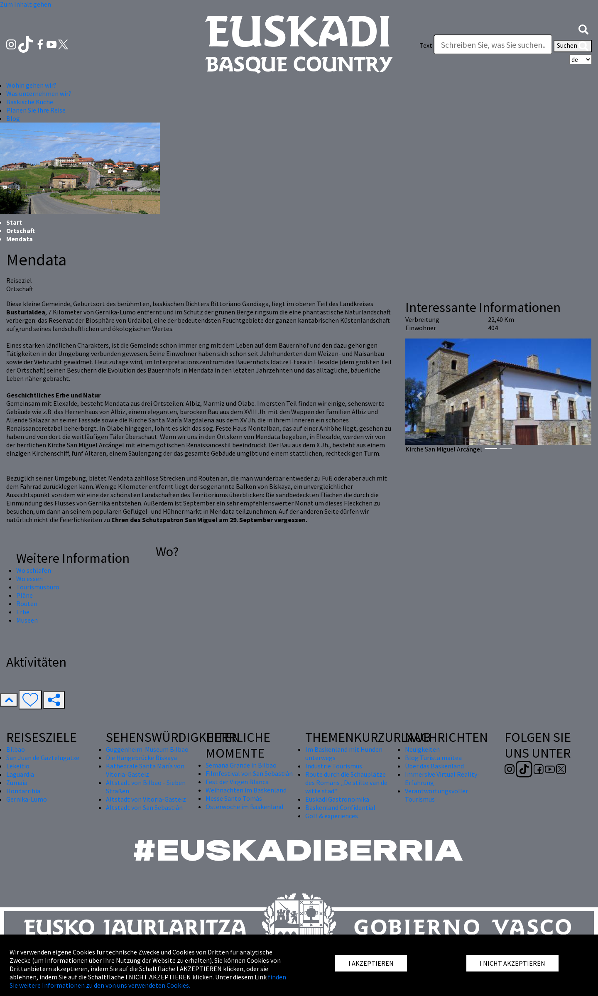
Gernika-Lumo (26, 799)
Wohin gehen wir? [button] (31, 85)
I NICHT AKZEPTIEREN (512, 963)
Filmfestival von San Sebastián (249, 773)
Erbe (22, 612)
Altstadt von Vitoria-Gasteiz (146, 799)
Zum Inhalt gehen (25, 4)
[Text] (493, 44)
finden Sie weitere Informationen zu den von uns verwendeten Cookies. (148, 981)
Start (14, 222)
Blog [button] (13, 118)
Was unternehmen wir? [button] (38, 93)
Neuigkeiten (422, 749)
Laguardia (20, 774)
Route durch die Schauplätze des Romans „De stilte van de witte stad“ (346, 782)
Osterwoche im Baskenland (244, 806)
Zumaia (16, 782)
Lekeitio (17, 766)
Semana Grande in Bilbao (241, 765)
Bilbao (15, 749)
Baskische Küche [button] (29, 102)
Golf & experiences (331, 816)
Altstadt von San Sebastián (144, 807)
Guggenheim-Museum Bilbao (147, 749)
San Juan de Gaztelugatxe (42, 757)
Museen (27, 620)
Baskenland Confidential (340, 807)
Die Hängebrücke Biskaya (141, 757)
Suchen (572, 46)
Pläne (24, 595)
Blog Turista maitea (433, 757)
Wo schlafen (33, 570)
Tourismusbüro (37, 587)
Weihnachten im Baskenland (246, 790)
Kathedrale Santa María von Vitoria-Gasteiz (145, 770)
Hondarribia (23, 791)
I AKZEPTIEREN (371, 963)
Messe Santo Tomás (234, 798)
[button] (583, 29)
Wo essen (29, 578)
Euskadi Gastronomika (337, 799)
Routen (26, 603)
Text (425, 45)
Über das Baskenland (434, 766)
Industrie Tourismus (333, 766)
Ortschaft (20, 230)
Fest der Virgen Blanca (237, 782)
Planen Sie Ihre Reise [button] (36, 110)
